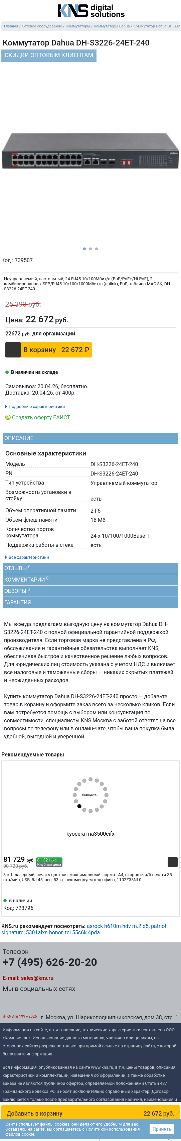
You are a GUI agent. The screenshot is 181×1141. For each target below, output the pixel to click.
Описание (18, 438)
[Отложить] (157, 318)
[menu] (6, 11)
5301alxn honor (44, 932)
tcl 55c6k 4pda (82, 932)
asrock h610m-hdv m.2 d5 (118, 926)
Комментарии (26, 579)
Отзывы (17, 568)
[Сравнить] (170, 318)
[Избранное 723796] (173, 904)
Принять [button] (162, 1129)
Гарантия (17, 602)
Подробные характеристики (37, 406)
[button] (90, 1114)
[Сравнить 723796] (161, 904)
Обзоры (17, 590)
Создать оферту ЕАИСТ (41, 417)
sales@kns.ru (37, 978)
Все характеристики (29, 557)
